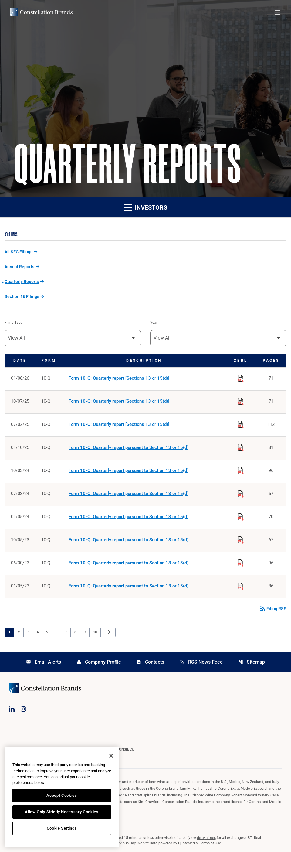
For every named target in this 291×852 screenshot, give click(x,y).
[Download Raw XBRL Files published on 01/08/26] (240, 377)
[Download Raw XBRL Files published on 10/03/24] (240, 469)
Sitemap (251, 662)
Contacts (150, 662)
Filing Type (13, 322)
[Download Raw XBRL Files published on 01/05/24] (240, 515)
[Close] (111, 755)
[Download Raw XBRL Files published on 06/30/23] (240, 562)
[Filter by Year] (218, 338)
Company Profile (98, 662)
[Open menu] (277, 12)
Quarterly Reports (22, 281)
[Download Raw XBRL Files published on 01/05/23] (240, 585)
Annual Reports (19, 266)
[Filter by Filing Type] (73, 338)
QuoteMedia (188, 843)
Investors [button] (145, 207)
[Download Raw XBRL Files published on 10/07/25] (240, 400)
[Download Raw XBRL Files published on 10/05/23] (240, 538)
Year (153, 322)
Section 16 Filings (22, 296)
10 (96, 632)
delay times (206, 838)
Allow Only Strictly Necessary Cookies (61, 811)
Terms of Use (210, 843)
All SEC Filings (18, 251)
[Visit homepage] (41, 12)
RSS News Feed (201, 662)
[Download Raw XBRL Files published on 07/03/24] (240, 492)
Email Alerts (43, 662)
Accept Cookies (61, 795)
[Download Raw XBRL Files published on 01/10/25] (240, 446)
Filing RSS (272, 608)
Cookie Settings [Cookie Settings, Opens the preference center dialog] (62, 828)
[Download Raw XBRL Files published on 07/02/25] (240, 423)
